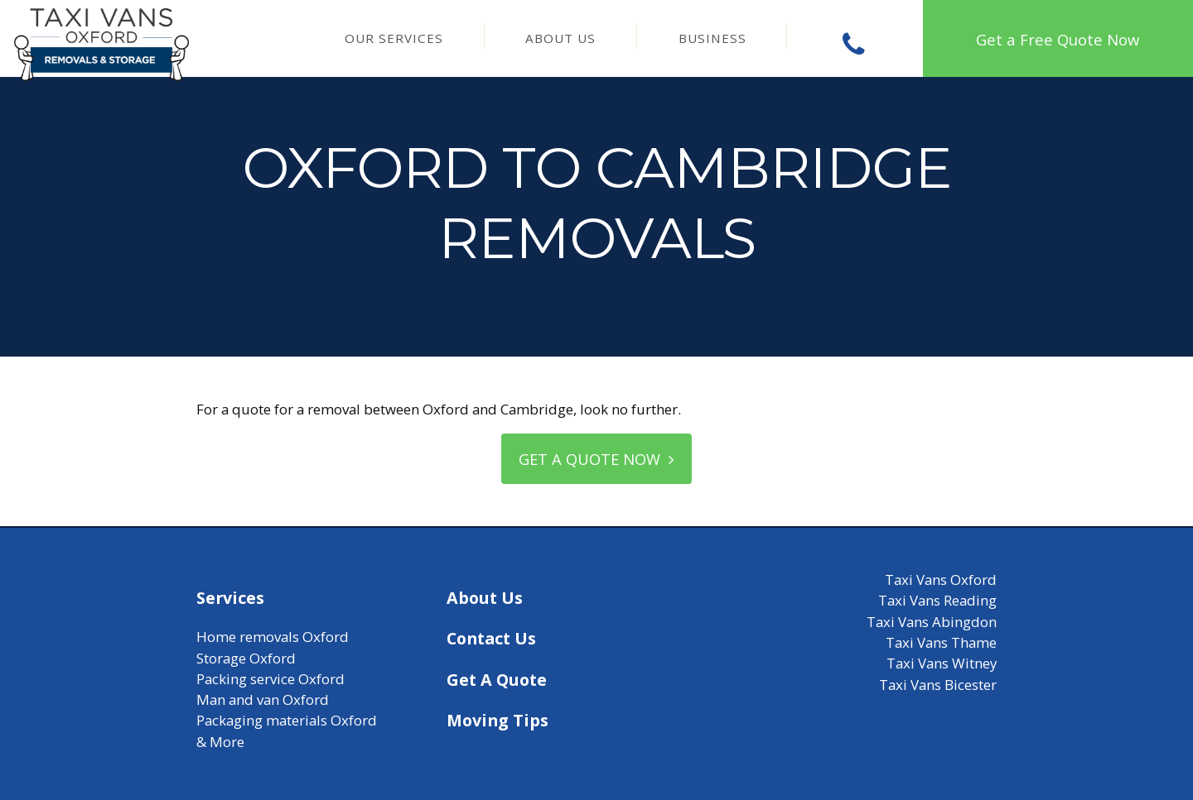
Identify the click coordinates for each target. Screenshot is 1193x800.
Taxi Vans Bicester (938, 684)
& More (220, 742)
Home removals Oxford (272, 637)
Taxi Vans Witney (941, 663)
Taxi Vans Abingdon (932, 622)
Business (712, 38)
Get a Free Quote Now (1057, 39)
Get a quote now (596, 458)
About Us (560, 38)
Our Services (394, 38)
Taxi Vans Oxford (941, 580)
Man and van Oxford (262, 700)
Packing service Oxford (270, 679)
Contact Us (491, 639)
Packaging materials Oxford (286, 721)
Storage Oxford (246, 658)
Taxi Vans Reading (937, 601)
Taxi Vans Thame (941, 643)
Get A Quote (497, 679)
